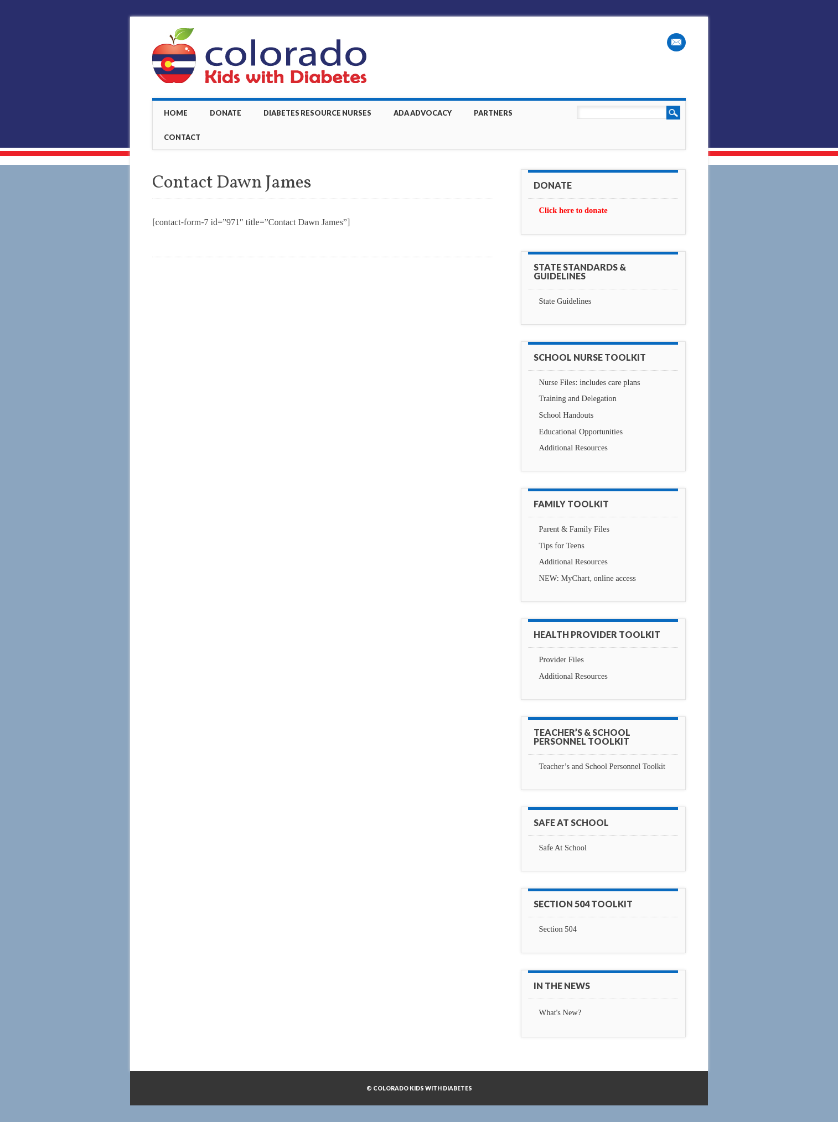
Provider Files (561, 659)
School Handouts (566, 415)
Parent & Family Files (574, 528)
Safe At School (563, 847)
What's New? (560, 1012)
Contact (182, 137)
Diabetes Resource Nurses (317, 112)
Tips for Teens (561, 545)
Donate (225, 112)
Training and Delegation (578, 398)
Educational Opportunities (581, 431)
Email (676, 42)
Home (176, 112)
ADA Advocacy (423, 112)
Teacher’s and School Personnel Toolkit (602, 766)
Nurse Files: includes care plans (589, 382)
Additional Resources (573, 447)
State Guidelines (565, 301)
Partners (493, 112)
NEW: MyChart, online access (587, 578)
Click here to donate (573, 210)
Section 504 (558, 928)
